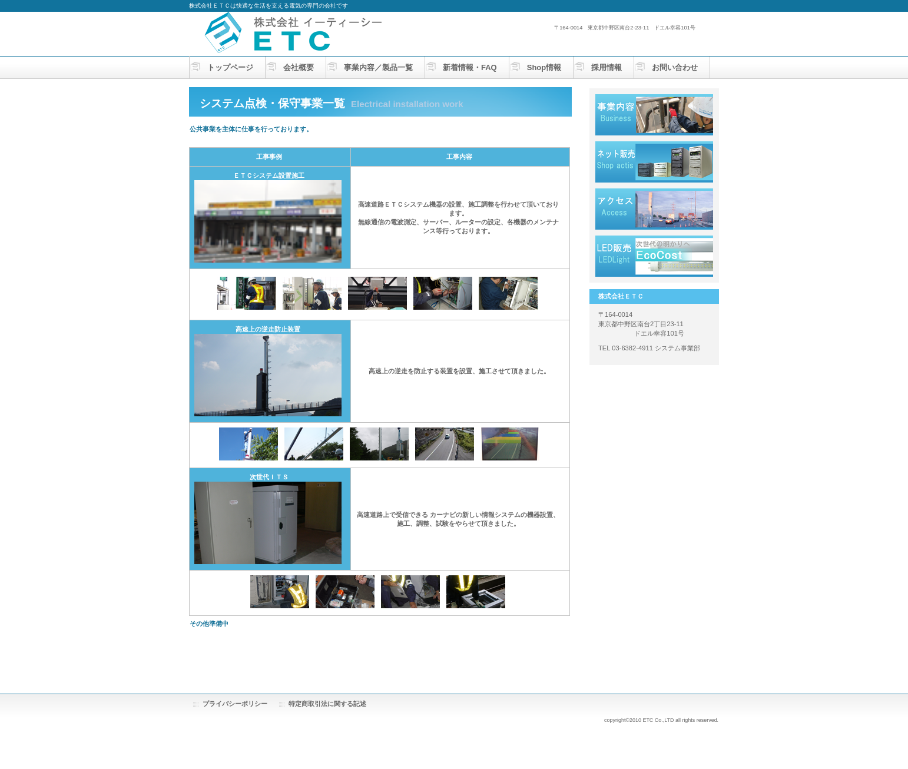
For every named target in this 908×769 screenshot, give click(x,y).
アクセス (654, 209)
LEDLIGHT (654, 256)
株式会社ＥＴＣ (307, 33)
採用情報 (654, 162)
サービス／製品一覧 (654, 114)
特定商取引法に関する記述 (327, 703)
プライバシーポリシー (235, 703)
